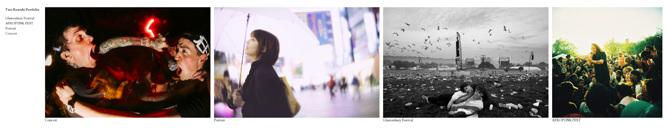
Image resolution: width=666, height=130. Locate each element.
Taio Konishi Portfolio (22, 10)
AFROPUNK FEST (19, 23)
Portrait (10, 28)
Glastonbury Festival (19, 18)
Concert (11, 33)
